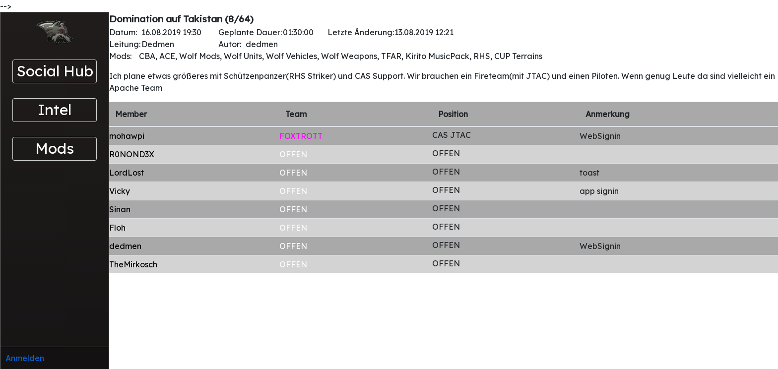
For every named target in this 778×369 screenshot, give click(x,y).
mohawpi (126, 136)
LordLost (126, 173)
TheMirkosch (133, 264)
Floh (117, 228)
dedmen (125, 246)
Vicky (119, 191)
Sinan (119, 209)
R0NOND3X (131, 154)
